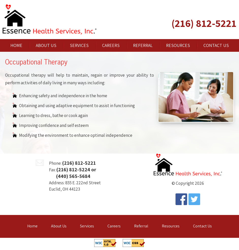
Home (16, 45)
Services (79, 45)
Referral (143, 45)
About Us (46, 45)
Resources (178, 45)
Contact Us (216, 45)
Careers (111, 45)
